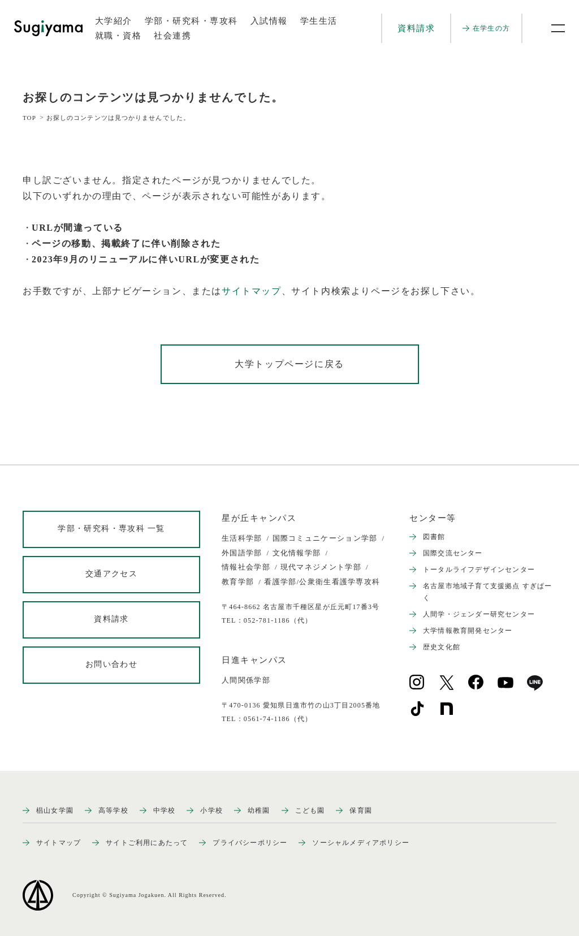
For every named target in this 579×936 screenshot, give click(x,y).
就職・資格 (118, 35)
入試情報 (269, 20)
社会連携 (172, 35)
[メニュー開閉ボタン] (550, 28)
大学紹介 (113, 20)
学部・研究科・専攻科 (191, 20)
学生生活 (319, 20)
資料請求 (416, 28)
